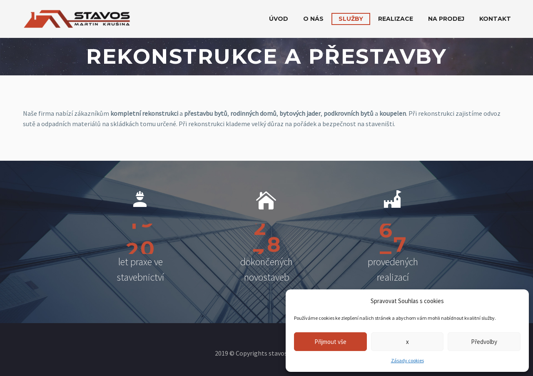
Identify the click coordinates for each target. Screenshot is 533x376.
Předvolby (484, 342)
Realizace (395, 18)
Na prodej (446, 18)
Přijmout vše (330, 342)
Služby (351, 18)
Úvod (278, 18)
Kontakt (495, 18)
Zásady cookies (407, 360)
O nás (313, 18)
